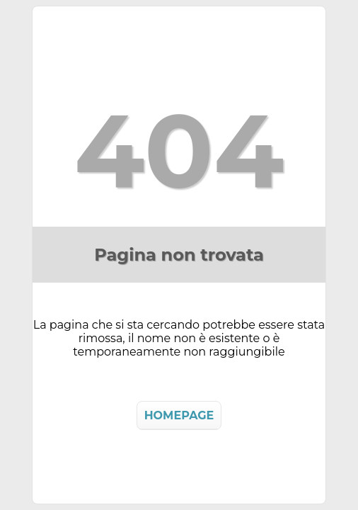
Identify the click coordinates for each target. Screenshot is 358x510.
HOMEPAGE (179, 415)
